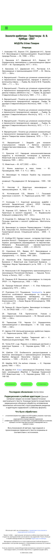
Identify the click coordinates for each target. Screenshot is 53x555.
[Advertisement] (26, 13)
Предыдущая (10, 384)
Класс (19, 370)
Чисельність (37, 292)
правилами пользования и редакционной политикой (32, 531)
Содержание (26, 384)
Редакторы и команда (38, 538)
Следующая (42, 384)
